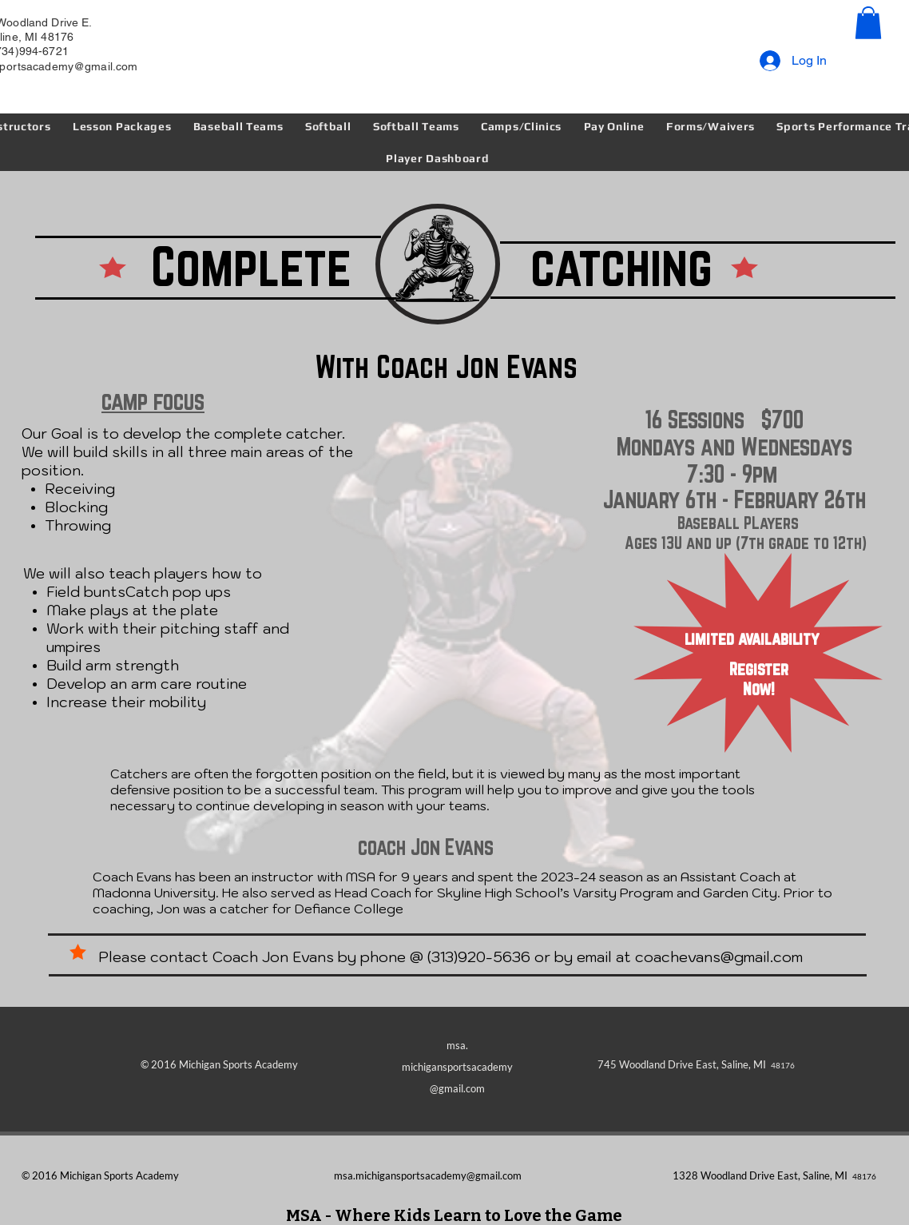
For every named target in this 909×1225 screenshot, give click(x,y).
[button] (868, 22)
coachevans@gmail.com (719, 957)
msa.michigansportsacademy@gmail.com (428, 1175)
